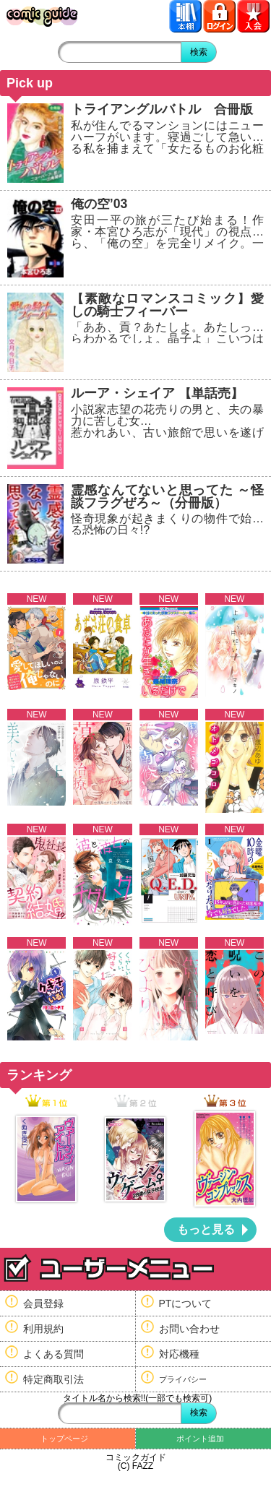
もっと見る (206, 1229)
